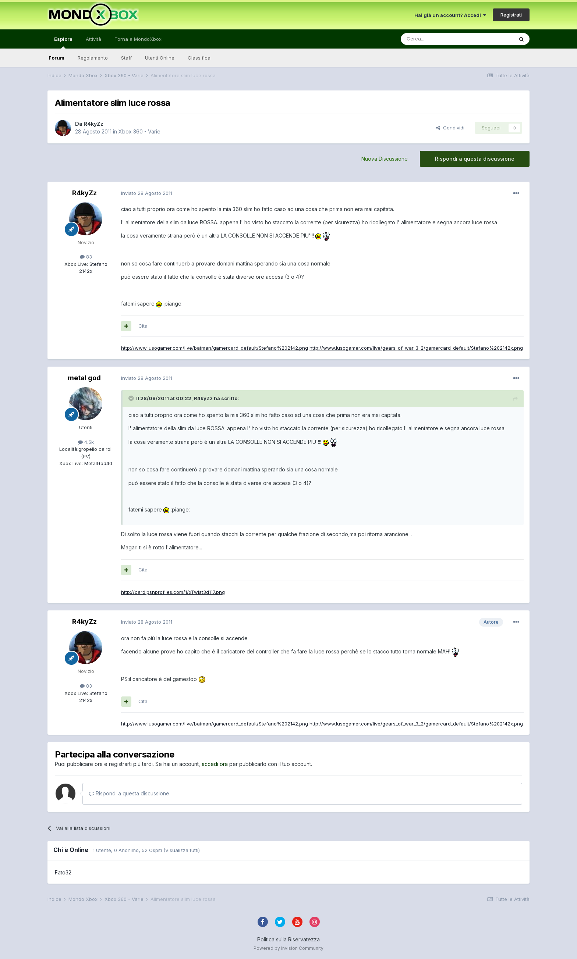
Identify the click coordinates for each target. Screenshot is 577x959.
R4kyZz (93, 124)
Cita (143, 326)
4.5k (86, 442)
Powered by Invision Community (288, 948)
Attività (93, 39)
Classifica (199, 58)
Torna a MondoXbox (138, 39)
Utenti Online (159, 58)
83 (86, 257)
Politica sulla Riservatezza (288, 939)
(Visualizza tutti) (181, 850)
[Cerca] (435, 39)
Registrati (511, 15)
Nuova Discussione (384, 159)
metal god (84, 378)
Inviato (146, 193)
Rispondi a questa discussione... (131, 793)
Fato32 (63, 872)
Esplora (63, 42)
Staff (126, 58)
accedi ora (215, 764)
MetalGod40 (97, 463)
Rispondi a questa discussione (474, 159)
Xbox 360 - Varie (139, 131)
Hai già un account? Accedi (450, 15)
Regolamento (93, 58)
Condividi (450, 128)
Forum (56, 58)
